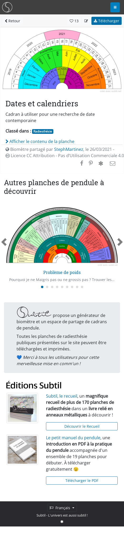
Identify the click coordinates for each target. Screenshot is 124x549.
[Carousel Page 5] (62, 287)
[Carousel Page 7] (72, 287)
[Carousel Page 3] (52, 287)
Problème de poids (62, 272)
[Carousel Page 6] (67, 287)
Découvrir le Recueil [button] (82, 426)
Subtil (41, 515)
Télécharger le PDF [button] (81, 480)
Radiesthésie (42, 131)
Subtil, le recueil (61, 396)
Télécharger (106, 20)
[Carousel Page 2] (47, 287)
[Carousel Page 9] (82, 287)
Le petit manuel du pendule (73, 438)
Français (60, 507)
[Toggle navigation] (115, 7)
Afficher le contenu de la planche (40, 141)
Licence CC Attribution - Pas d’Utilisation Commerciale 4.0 (65, 155)
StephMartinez (68, 149)
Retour (12, 20)
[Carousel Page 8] (77, 287)
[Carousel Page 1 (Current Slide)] (42, 287)
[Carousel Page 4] (57, 287)
